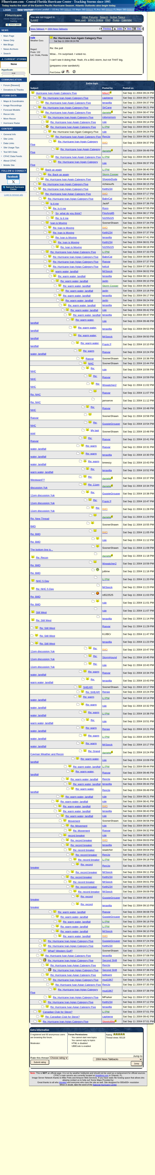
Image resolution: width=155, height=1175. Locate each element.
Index (118, 28)
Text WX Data (10, 152)
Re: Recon (42, 557)
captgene (107, 97)
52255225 (108, 218)
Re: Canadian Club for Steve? (62, 1016)
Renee (106, 691)
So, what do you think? (68, 213)
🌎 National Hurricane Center (13, 188)
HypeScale (7, 70)
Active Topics (117, 17)
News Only (8, 40)
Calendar (126, 20)
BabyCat (107, 198)
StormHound (109, 657)
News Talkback (37, 29)
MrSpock (107, 271)
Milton (67, 9)
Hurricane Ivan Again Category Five (56, 93)
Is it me (54, 203)
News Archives (10, 49)
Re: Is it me (59, 208)
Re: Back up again (58, 174)
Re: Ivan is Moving (63, 227)
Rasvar (106, 261)
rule (32, 37)
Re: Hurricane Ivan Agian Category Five (65, 189)
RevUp (106, 136)
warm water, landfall (66, 271)
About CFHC (9, 160)
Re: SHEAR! (93, 692)
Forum (6, 85)
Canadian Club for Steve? (57, 1011)
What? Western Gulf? (60, 950)
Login (7, 10)
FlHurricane (13, 15)
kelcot (105, 266)
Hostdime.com (101, 1075)
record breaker (76, 835)
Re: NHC (35, 394)
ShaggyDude (109, 179)
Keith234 (107, 188)
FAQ (108, 20)
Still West (41, 612)
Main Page (8, 36)
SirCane (107, 107)
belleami (107, 974)
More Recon (9, 118)
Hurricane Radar (11, 123)
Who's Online (95, 20)
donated (63, 1082)
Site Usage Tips (11, 147)
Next (128, 28)
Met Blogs (8, 44)
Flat (137, 28)
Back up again (53, 169)
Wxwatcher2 (109, 385)
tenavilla (107, 102)
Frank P (106, 344)
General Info (9, 134)
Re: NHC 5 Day (45, 589)
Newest (15, 85)
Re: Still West (44, 620)
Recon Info (8, 114)
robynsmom (109, 117)
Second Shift (109, 960)
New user (80, 20)
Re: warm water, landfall (71, 276)
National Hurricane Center (105, 1085)
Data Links (8, 143)
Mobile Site (9, 165)
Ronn (105, 208)
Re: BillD (35, 534)
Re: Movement (79, 825)
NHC (91, 363)
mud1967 (107, 979)
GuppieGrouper (111, 423)
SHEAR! (88, 687)
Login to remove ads (13, 195)
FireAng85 (108, 213)
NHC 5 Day (42, 581)
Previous (106, 28)
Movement (74, 821)
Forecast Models (11, 110)
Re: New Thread (39, 518)
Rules (116, 20)
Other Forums (90, 17)
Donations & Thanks (13, 89)
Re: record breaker (81, 840)
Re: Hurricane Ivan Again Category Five (65, 98)
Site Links (8, 138)
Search (7, 53)
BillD (33, 526)
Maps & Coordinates (13, 101)
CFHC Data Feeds (12, 156)
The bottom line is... (41, 549)
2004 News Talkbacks (58, 29)
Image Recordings (12, 105)
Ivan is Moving (58, 223)
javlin (105, 281)
